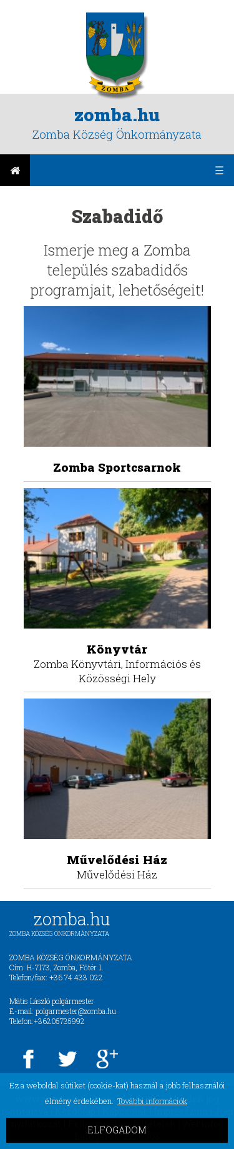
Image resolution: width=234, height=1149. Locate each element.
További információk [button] (152, 1101)
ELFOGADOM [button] (117, 1130)
